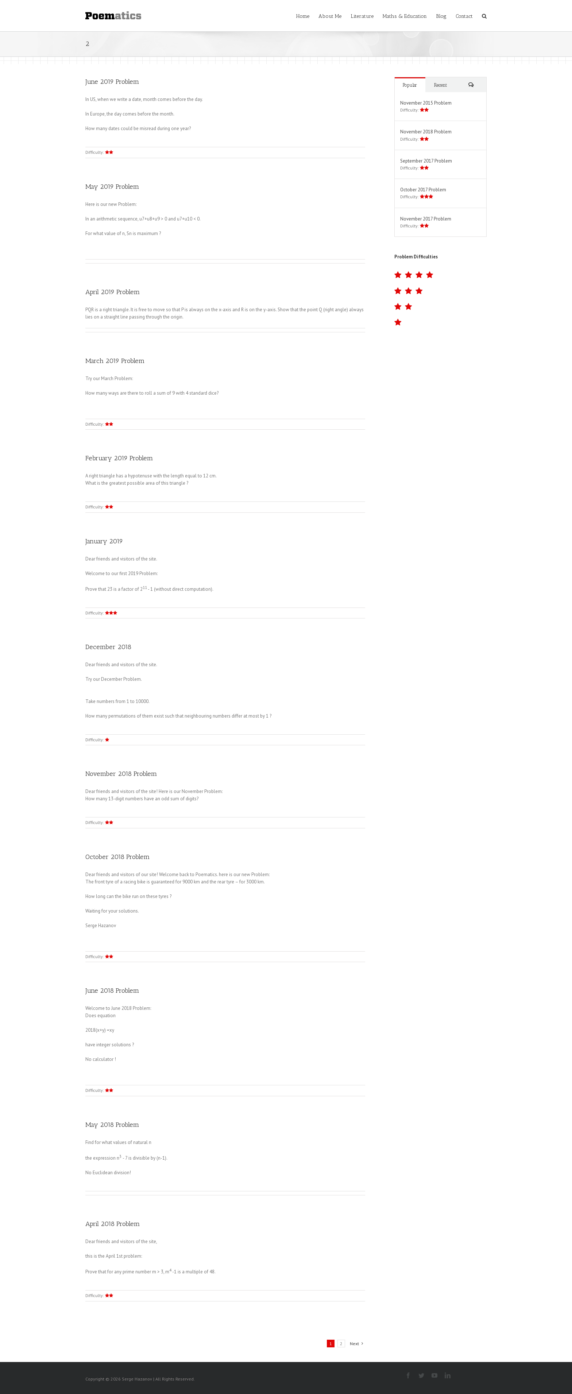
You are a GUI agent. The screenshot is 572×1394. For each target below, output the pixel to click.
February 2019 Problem (119, 458)
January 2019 (104, 541)
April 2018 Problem (112, 1224)
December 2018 (108, 647)
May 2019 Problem (112, 187)
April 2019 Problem (112, 292)
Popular (410, 85)
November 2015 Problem (426, 103)
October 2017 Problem (423, 190)
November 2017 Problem (425, 219)
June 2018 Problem (112, 991)
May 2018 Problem (112, 1125)
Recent (440, 85)
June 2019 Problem (112, 82)
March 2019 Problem (114, 361)
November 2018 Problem (121, 774)
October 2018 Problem (117, 857)
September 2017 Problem (426, 161)
